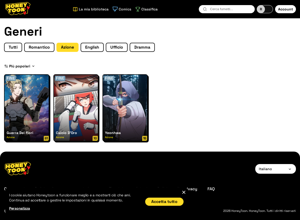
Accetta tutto (164, 201)
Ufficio (116, 47)
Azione (67, 47)
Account (285, 9)
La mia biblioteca (91, 9)
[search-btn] (205, 9)
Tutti (13, 47)
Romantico (39, 47)
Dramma (142, 47)
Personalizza (19, 208)
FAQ (211, 189)
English (92, 47)
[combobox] (227, 9)
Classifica (146, 9)
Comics (122, 9)
